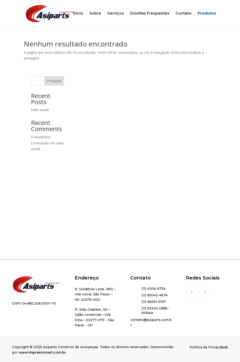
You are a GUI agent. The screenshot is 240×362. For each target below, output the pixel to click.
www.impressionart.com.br (42, 352)
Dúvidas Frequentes (149, 13)
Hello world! (40, 110)
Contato (183, 13)
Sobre (95, 13)
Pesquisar (54, 81)
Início (78, 13)
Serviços (115, 13)
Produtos (207, 13)
